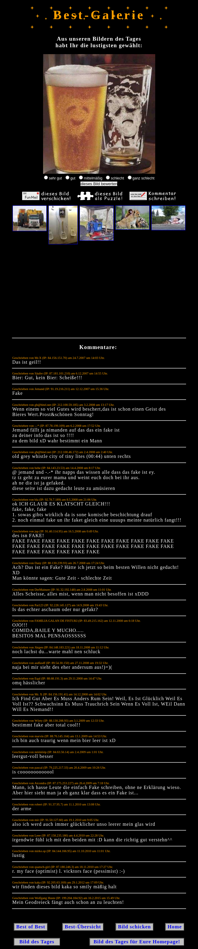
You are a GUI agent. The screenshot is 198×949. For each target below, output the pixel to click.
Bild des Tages (37, 942)
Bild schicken (134, 927)
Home (174, 927)
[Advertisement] (99, 292)
